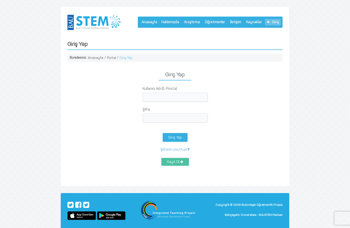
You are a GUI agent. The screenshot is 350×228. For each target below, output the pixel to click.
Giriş (273, 22)
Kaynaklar (254, 22)
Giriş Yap (126, 58)
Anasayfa (149, 22)
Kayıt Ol (175, 162)
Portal (111, 58)
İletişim (235, 22)
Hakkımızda (169, 23)
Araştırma (191, 23)
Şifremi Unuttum (175, 149)
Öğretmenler (214, 23)
